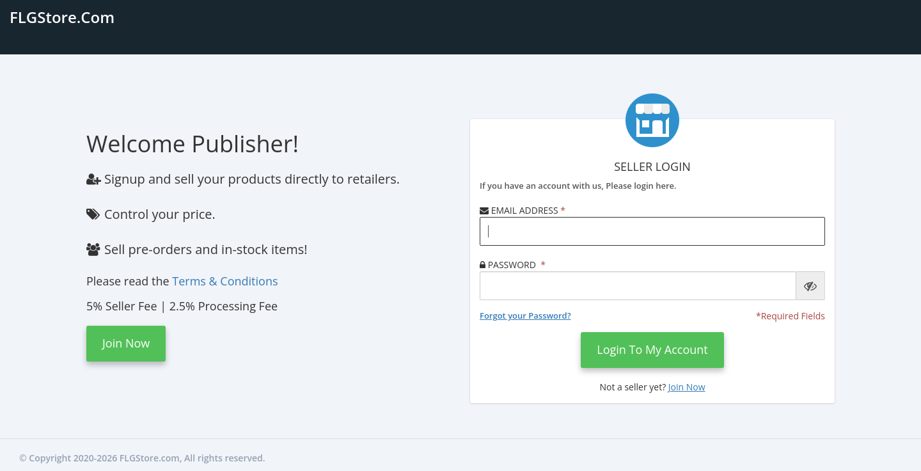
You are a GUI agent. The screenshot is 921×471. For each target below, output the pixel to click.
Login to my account (652, 349)
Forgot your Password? (525, 315)
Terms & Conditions (225, 281)
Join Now (126, 343)
